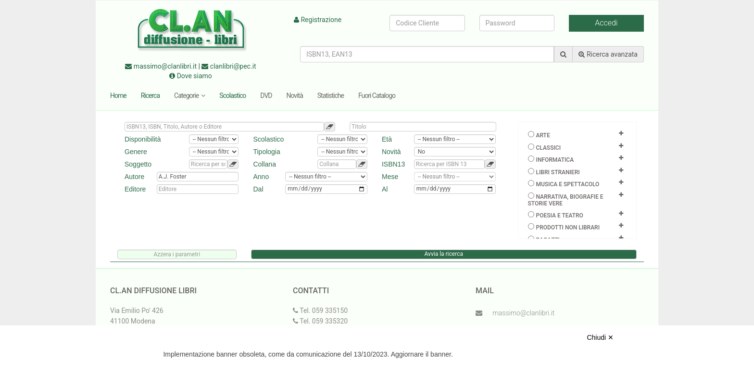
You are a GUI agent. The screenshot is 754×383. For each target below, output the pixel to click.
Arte (543, 135)
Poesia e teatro (559, 215)
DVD (266, 95)
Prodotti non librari (568, 227)
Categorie (189, 95)
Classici (548, 147)
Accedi (606, 22)
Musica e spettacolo (567, 184)
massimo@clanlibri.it (161, 66)
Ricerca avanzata (608, 54)
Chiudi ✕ (600, 337)
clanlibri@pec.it (228, 66)
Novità (295, 95)
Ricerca (150, 95)
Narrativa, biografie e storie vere (565, 200)
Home (118, 95)
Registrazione (317, 20)
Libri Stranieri (557, 172)
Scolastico (232, 95)
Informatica (555, 159)
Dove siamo (190, 76)
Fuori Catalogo (376, 95)
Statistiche (330, 95)
